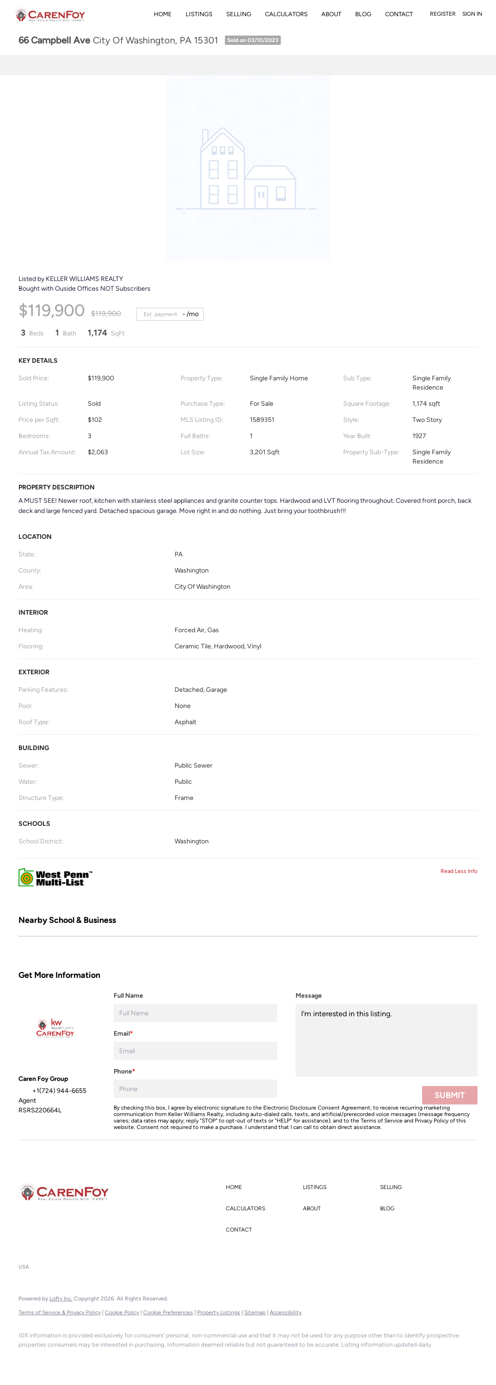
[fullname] (195, 1013)
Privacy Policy (431, 1120)
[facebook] (29, 1360)
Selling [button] (238, 14)
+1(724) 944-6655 (45, 1249)
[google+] (217, 1360)
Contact (399, 14)
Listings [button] (199, 14)
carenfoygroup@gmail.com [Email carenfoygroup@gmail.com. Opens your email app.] (122, 1249)
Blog (363, 14)
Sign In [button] (472, 14)
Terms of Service (382, 1120)
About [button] (331, 14)
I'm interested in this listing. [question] (387, 1040)
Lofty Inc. (61, 1298)
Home (163, 14)
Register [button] (443, 14)
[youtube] (163, 1360)
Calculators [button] (286, 14)
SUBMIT (450, 1095)
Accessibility (286, 1312)
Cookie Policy (122, 1312)
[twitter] (83, 1360)
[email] (195, 1051)
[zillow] (110, 1360)
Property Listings (218, 1312)
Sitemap (255, 1312)
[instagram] (137, 1360)
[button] (262, 1188)
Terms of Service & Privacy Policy (59, 1312)
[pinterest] (190, 1360)
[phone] (195, 1089)
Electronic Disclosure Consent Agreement (316, 1107)
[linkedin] (56, 1360)
